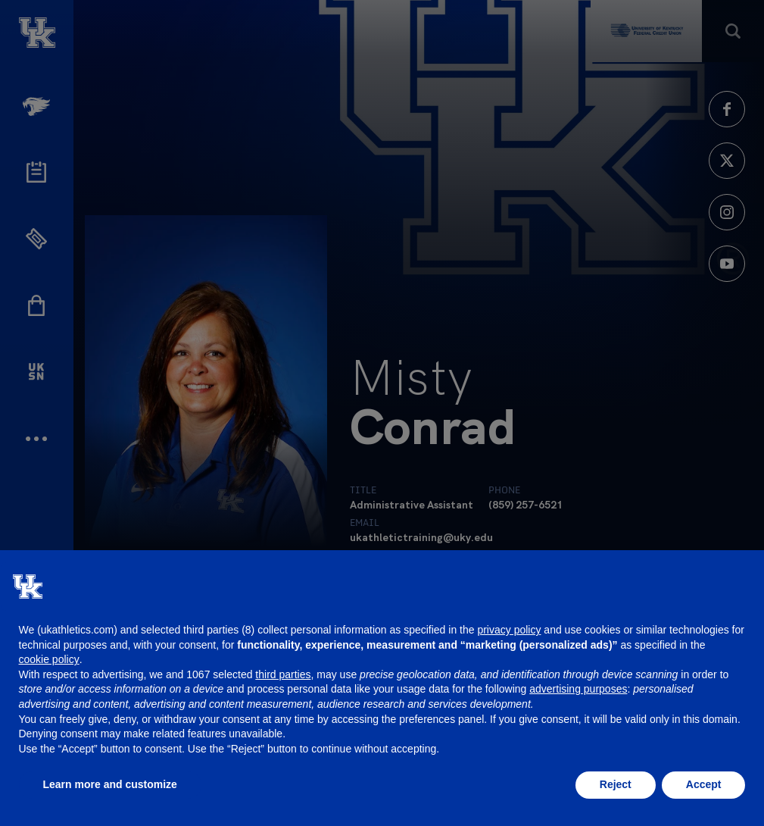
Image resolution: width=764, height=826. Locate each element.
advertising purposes (578, 689)
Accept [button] (704, 784)
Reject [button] (615, 784)
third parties (282, 674)
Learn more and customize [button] (110, 784)
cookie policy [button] (49, 659)
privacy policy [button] (509, 630)
